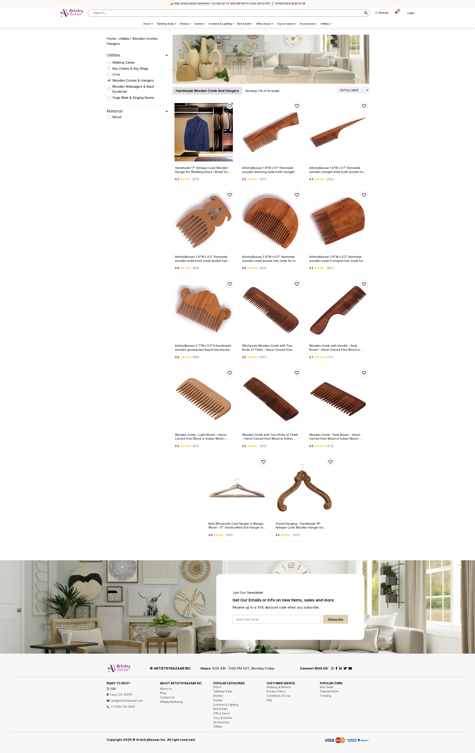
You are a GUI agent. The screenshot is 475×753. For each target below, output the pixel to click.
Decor (148, 23)
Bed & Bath (245, 23)
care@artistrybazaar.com (125, 700)
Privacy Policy (276, 691)
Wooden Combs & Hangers (130, 80)
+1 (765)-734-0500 (121, 706)
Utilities (326, 23)
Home (111, 39)
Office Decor (264, 23)
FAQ (269, 700)
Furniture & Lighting (221, 23)
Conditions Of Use (278, 695)
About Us (166, 688)
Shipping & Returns (279, 687)
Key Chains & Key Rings (127, 68)
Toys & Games (286, 23)
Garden (199, 23)
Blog (163, 693)
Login (410, 13)
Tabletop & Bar (166, 23)
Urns (113, 74)
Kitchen (185, 23)
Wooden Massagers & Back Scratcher (130, 89)
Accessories (308, 23)
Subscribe (335, 619)
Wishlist (381, 12)
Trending (325, 695)
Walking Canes (121, 62)
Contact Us (167, 697)
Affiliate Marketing (171, 702)
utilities (124, 39)
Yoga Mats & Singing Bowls (130, 98)
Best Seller (327, 687)
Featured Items (329, 691)
